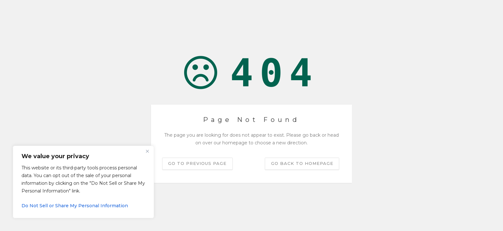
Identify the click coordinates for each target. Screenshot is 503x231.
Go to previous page (197, 163)
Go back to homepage (302, 163)
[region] (83, 182)
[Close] (147, 151)
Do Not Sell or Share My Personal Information (74, 206)
